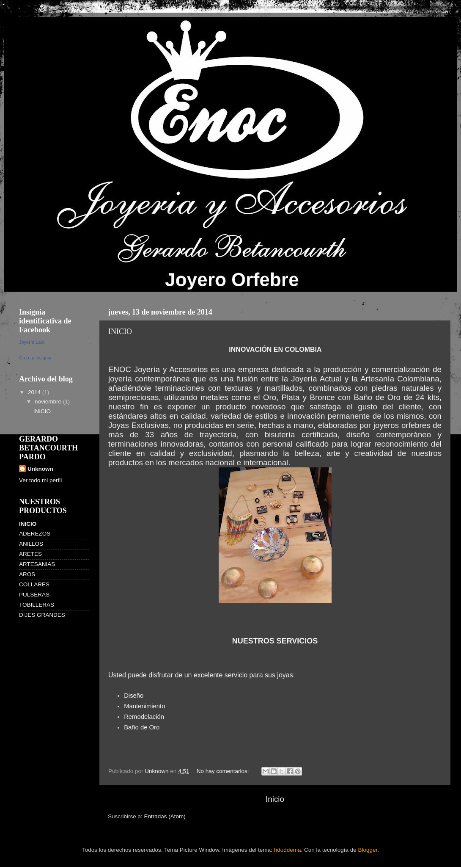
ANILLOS (31, 544)
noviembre (49, 401)
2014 (35, 392)
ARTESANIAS (37, 564)
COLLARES (34, 584)
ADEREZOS (34, 533)
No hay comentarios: (224, 771)
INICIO (120, 331)
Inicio (275, 799)
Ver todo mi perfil (40, 480)
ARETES (30, 554)
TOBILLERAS (36, 605)
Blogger (368, 850)
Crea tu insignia (35, 357)
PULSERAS (34, 594)
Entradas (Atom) (165, 816)
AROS (27, 574)
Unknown (40, 469)
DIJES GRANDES (42, 615)
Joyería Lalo (31, 342)
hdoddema (287, 850)
